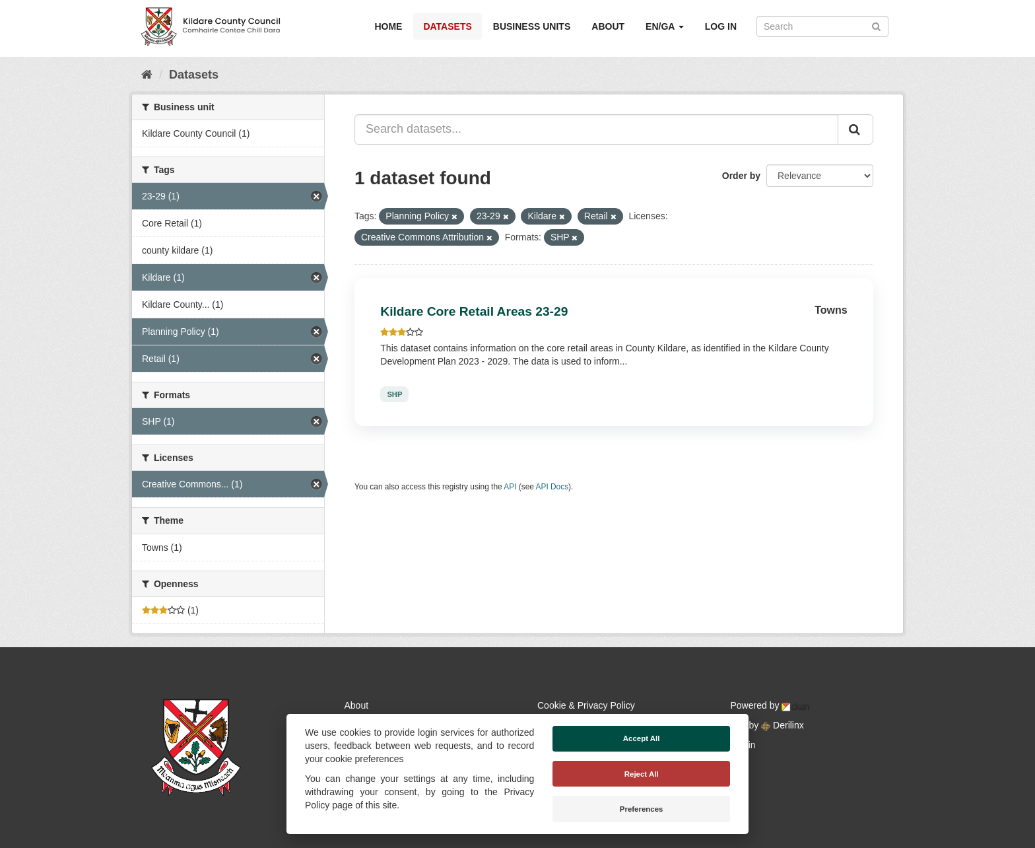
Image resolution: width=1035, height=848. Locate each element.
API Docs (552, 486)
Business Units (531, 26)
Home (388, 26)
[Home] (146, 74)
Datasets (447, 26)
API (510, 486)
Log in (721, 26)
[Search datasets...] (596, 129)
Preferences (641, 809)
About (607, 26)
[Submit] (876, 25)
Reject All (641, 774)
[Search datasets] (822, 26)
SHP (394, 394)
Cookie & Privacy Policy (586, 705)
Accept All (641, 738)
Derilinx (782, 725)
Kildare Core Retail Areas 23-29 (474, 311)
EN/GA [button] (665, 26)
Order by (741, 175)
